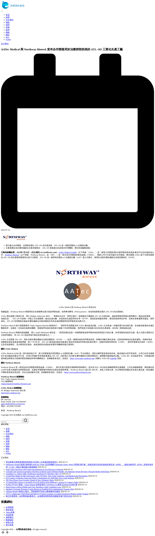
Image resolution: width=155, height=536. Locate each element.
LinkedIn (113, 358)
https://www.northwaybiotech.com (77, 372)
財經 (8, 444)
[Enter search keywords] (11, 422)
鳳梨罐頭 (9, 520)
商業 (8, 441)
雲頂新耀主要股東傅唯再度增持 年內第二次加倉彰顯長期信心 (32, 462)
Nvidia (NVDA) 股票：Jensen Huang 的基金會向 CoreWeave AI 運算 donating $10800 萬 (41, 485)
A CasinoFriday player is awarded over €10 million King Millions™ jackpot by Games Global (42, 482)
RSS (7, 451)
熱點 (8, 436)
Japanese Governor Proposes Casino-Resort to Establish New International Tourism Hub (40, 489)
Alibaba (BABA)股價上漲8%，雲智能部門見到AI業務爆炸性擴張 (33, 491)
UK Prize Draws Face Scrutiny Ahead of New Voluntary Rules (30, 480)
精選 (8, 431)
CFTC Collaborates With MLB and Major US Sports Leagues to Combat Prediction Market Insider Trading (47, 494)
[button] (25, 420)
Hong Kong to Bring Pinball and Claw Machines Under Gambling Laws (33, 487)
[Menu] (2, 11)
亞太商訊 (5, 44)
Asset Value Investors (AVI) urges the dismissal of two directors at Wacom (34, 469)
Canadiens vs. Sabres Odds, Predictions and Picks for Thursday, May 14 (33, 474)
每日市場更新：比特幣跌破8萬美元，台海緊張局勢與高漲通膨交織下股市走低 (39, 496)
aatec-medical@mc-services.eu (13, 404)
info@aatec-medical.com (10, 393)
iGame (8, 453)
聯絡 (8, 446)
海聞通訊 (9, 517)
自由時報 (9, 515)
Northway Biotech (12, 255)
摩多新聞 (9, 510)
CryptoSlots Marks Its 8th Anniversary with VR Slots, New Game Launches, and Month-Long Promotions (47, 476)
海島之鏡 (9, 522)
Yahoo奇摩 (10, 512)
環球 (8, 439)
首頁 (8, 429)
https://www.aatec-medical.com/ (82, 358)
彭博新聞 (9, 507)
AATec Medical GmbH (68, 252)
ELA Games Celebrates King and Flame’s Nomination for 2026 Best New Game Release (40, 478)
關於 (8, 449)
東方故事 (9, 525)
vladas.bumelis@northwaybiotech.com (16, 384)
